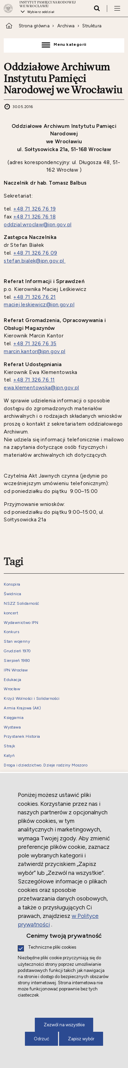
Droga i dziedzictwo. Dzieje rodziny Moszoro (45, 765)
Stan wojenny (17, 641)
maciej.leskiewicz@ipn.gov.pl (39, 305)
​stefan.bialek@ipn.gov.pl (35, 261)
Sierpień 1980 (17, 660)
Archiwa (66, 25)
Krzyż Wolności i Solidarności (31, 698)
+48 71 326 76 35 (34, 344)
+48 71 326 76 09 (35, 253)
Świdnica (12, 594)
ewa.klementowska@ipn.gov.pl (41, 388)
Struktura (92, 25)
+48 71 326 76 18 (34, 217)
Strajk (9, 746)
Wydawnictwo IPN (21, 622)
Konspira (12, 584)
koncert (11, 613)
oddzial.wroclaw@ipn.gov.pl (37, 225)
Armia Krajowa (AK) (22, 708)
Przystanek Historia (22, 736)
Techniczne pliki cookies (52, 947)
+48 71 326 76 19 (34, 209)
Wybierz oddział (41, 12)
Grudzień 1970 (17, 651)
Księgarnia (14, 718)
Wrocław (12, 689)
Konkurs (11, 632)
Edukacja (12, 680)
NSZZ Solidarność (21, 603)
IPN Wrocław (16, 670)
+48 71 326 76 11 (34, 380)
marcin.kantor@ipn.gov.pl (34, 351)
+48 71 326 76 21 (34, 297)
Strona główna (34, 25)
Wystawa (12, 727)
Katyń (9, 755)
